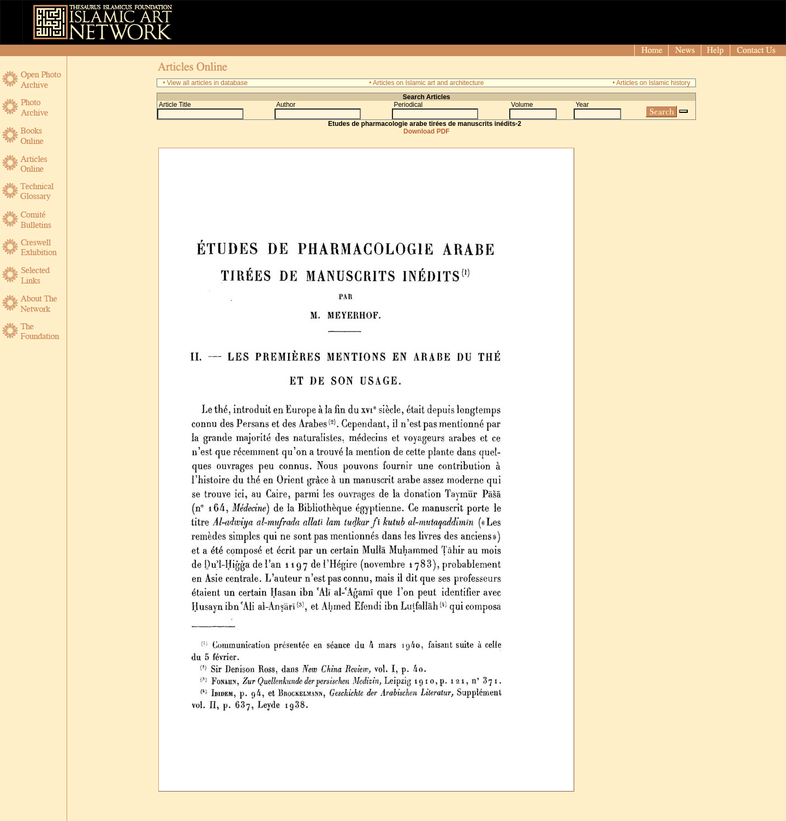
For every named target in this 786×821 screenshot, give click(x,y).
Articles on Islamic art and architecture (428, 83)
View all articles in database (207, 83)
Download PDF (426, 131)
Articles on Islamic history (653, 83)
